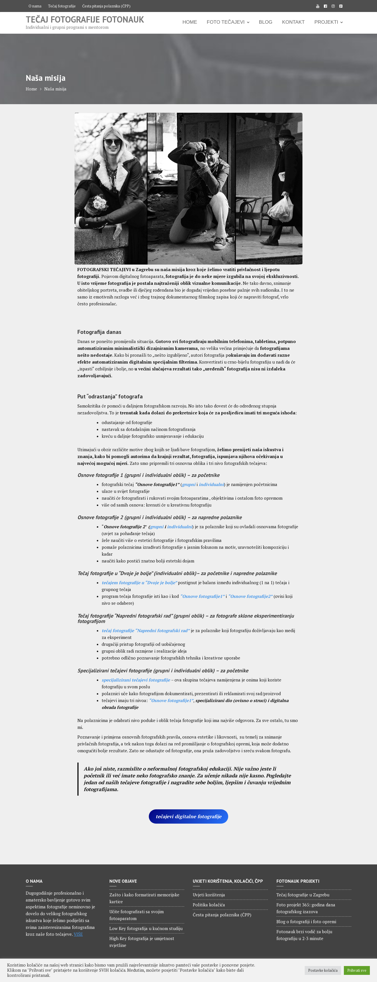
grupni (134, 475)
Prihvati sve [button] (356, 970)
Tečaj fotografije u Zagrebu (302, 895)
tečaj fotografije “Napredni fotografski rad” (146, 630)
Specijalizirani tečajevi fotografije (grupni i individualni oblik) (145, 670)
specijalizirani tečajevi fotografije (136, 680)
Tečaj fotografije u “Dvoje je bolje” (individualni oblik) (136, 573)
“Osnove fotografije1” (171, 700)
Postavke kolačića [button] (323, 970)
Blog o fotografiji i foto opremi (306, 921)
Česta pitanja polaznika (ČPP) (106, 6)
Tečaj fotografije (62, 6)
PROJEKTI (326, 22)
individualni (179, 526)
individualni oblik (164, 475)
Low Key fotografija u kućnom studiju (146, 928)
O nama (35, 6)
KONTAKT (293, 22)
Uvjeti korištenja (209, 895)
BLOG (265, 22)
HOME (190, 22)
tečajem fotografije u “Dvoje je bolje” (140, 582)
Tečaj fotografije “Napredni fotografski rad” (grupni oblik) (140, 615)
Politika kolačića (209, 905)
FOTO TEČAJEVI (226, 22)
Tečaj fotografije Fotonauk (85, 19)
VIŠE (78, 934)
